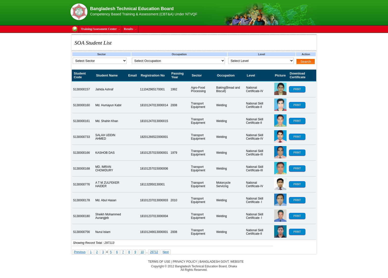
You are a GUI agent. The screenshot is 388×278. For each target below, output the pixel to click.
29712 (154, 252)
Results (130, 29)
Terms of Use (159, 261)
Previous (80, 252)
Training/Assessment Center (101, 29)
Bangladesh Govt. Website (221, 261)
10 (142, 252)
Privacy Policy (185, 261)
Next (166, 252)
